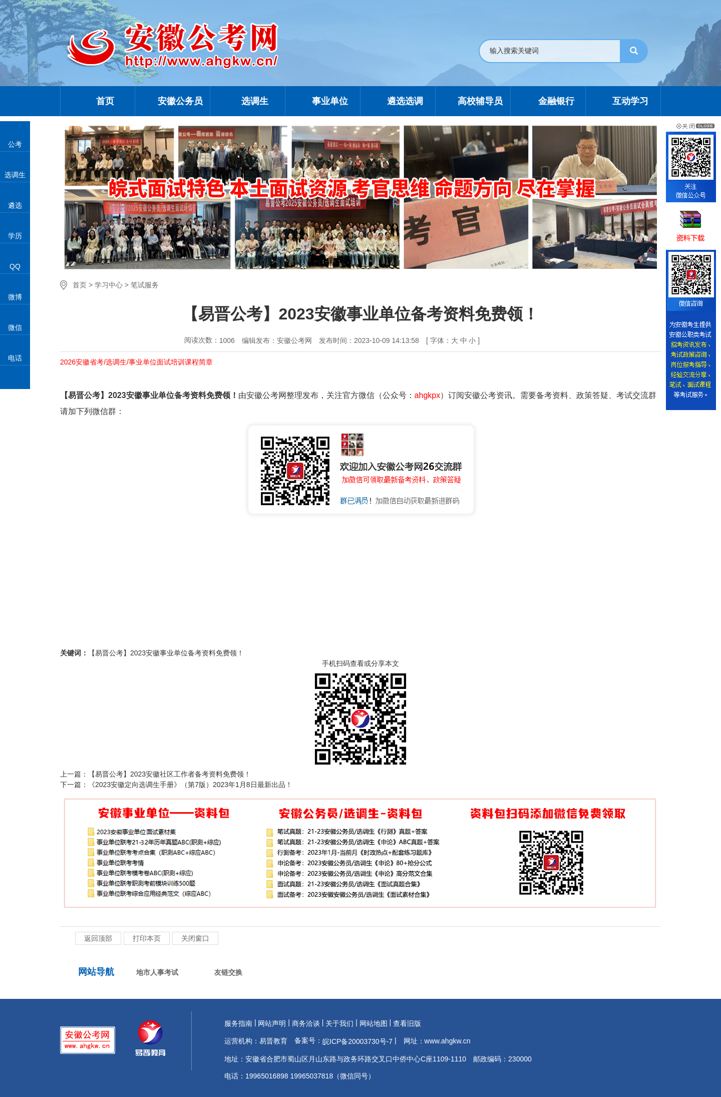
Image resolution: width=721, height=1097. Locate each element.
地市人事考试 (157, 972)
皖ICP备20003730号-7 (357, 1041)
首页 (80, 285)
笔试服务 (145, 285)
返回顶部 (98, 938)
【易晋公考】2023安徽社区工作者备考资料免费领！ (169, 774)
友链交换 (228, 972)
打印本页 (147, 938)
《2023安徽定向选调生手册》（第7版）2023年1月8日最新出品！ (190, 785)
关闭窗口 (195, 938)
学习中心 (109, 285)
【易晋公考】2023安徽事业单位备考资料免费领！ (166, 653)
